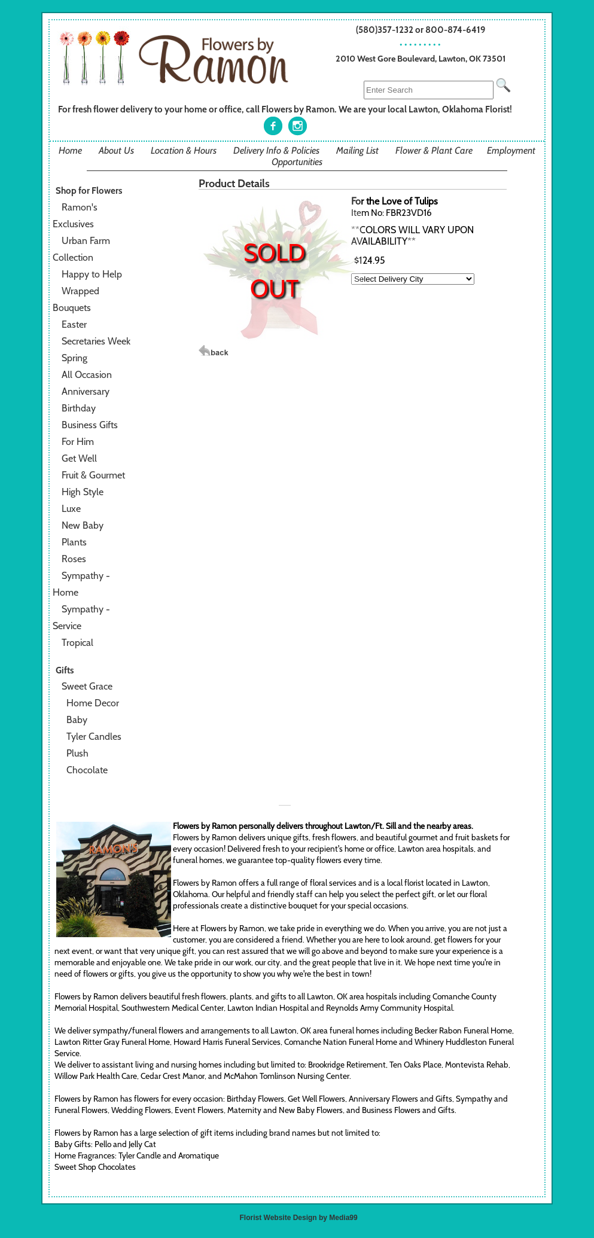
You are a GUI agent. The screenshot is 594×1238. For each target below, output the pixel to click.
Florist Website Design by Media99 (299, 1217)
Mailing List (357, 150)
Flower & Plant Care (434, 150)
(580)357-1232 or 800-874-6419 (421, 29)
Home (70, 150)
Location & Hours (184, 150)
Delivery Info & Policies (276, 150)
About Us (116, 150)
